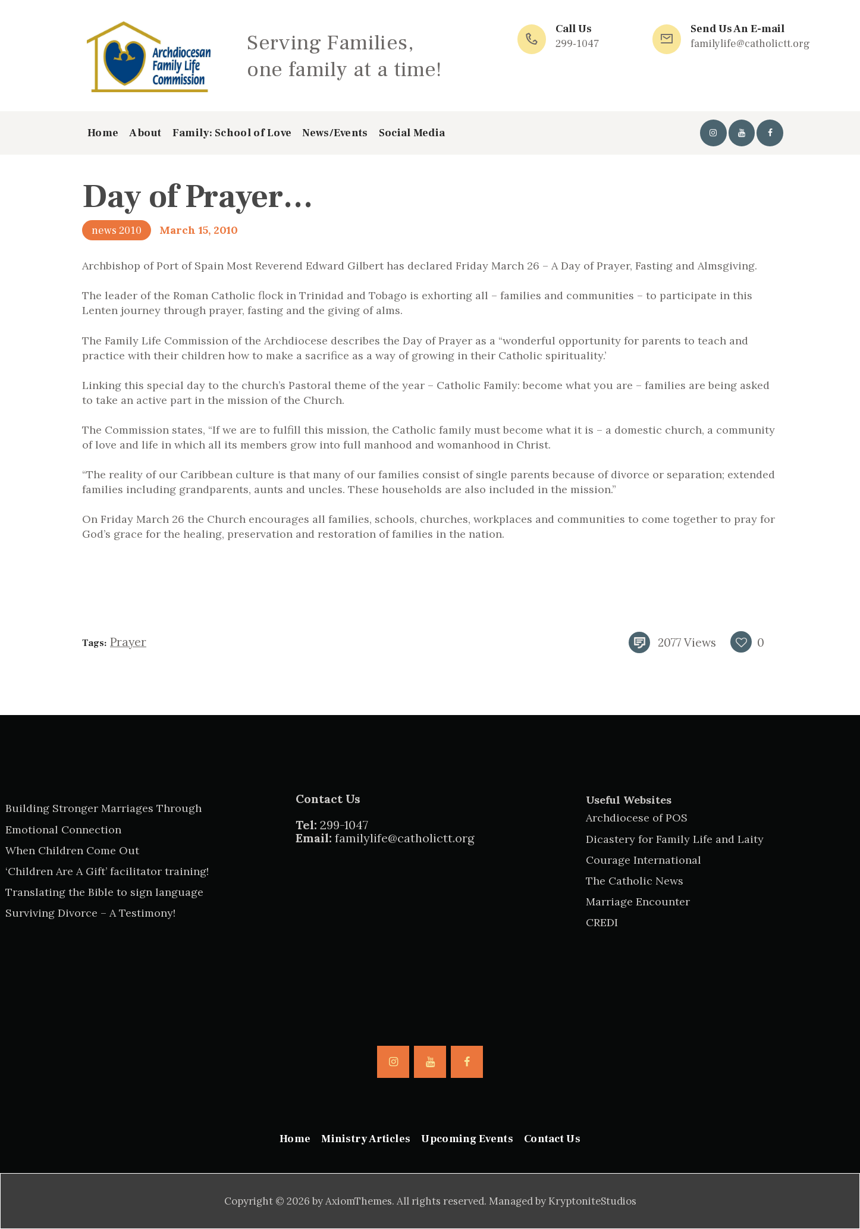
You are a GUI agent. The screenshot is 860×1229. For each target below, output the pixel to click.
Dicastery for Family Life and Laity (675, 839)
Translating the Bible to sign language (104, 892)
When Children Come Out (72, 850)
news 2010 (117, 230)
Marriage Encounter (638, 901)
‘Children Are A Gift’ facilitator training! (107, 871)
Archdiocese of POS (637, 817)
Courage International (643, 860)
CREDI (602, 922)
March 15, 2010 (198, 230)
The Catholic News (634, 881)
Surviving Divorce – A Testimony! (90, 913)
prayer (128, 642)
